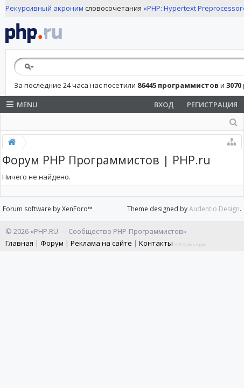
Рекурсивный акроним (44, 8)
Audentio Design (214, 208)
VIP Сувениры (190, 244)
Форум (52, 243)
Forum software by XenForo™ (48, 208)
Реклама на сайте (101, 243)
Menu (22, 104)
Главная (19, 243)
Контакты (156, 243)
